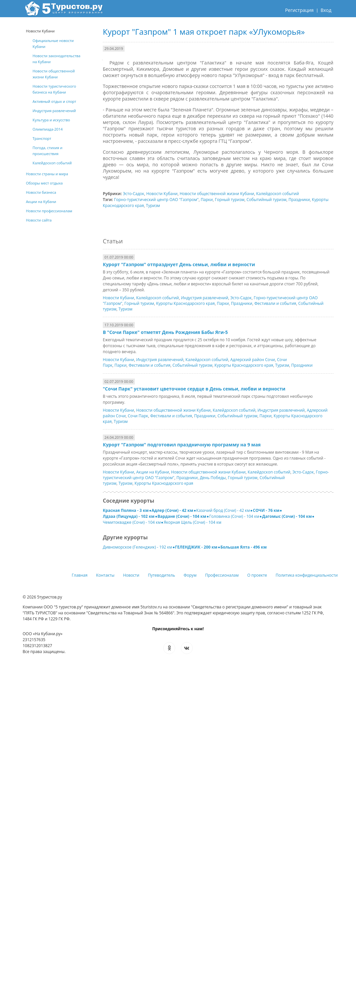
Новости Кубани (162, 193)
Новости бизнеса (41, 192)
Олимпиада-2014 (48, 129)
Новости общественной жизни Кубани (216, 193)
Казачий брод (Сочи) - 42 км (223, 510)
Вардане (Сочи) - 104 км (182, 516)
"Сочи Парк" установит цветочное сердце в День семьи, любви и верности (194, 389)
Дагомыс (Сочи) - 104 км (287, 516)
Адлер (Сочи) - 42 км (172, 510)
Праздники (299, 199)
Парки (207, 199)
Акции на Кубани (152, 472)
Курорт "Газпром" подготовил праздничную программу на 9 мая (182, 444)
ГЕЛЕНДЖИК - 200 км (196, 547)
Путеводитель (161, 575)
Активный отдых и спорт (54, 101)
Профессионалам (222, 575)
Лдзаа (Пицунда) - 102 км (129, 516)
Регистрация (299, 10)
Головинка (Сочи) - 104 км (234, 516)
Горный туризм (230, 199)
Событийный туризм (267, 199)
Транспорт (42, 138)
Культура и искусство (51, 119)
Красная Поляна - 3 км (126, 510)
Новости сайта (39, 220)
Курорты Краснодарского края (185, 303)
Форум (190, 575)
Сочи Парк (138, 416)
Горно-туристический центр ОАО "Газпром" (156, 199)
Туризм (153, 205)
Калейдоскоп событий (277, 193)
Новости (131, 575)
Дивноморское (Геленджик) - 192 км (137, 547)
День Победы (213, 477)
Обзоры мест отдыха (44, 183)
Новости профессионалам (49, 210)
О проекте (257, 575)
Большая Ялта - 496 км (243, 547)
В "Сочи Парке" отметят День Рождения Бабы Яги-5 (165, 332)
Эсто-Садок (133, 193)
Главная (80, 575)
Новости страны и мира (47, 173)
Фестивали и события (275, 303)
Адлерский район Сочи (252, 359)
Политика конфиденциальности (307, 575)
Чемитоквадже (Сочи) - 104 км (132, 522)
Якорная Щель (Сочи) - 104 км (192, 522)
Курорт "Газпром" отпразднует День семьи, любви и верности (179, 264)
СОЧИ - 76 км (266, 510)
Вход (326, 10)
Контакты (105, 575)
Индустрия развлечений (204, 298)
